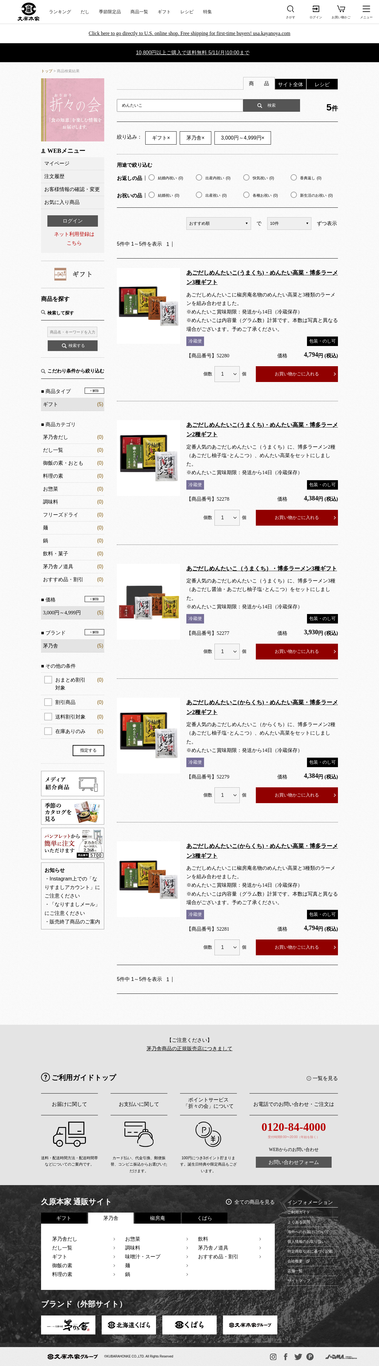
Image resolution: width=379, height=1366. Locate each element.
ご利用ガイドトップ (83, 1078)
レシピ (187, 11)
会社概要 (295, 1261)
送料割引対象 (79, 717)
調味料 (50, 501)
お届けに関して (69, 1104)
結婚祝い (168, 195)
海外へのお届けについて (308, 1232)
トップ (46, 71)
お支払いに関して (139, 1104)
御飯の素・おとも (63, 463)
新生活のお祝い (316, 195)
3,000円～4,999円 (242, 137)
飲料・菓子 (55, 553)
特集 (207, 11)
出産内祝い (218, 178)
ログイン (73, 221)
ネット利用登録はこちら (74, 238)
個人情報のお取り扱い (306, 1241)
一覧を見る (325, 1078)
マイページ (56, 163)
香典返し (311, 178)
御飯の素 (62, 1265)
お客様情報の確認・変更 (72, 189)
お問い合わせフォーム (293, 1162)
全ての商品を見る (254, 1202)
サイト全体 (290, 84)
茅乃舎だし (55, 437)
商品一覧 (139, 11)
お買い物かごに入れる (297, 373)
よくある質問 (298, 1222)
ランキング (60, 11)
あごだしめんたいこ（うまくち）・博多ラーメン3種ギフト (261, 568)
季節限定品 (110, 11)
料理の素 (53, 476)
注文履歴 (54, 176)
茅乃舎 (195, 137)
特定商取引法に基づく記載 (310, 1251)
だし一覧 (53, 450)
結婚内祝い (170, 178)
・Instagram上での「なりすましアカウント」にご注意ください (72, 887)
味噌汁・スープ (142, 1256)
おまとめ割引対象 (79, 683)
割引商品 (79, 702)
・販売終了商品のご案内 (72, 921)
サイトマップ (298, 1281)
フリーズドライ (60, 514)
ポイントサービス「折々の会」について (208, 1103)
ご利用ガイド (298, 1212)
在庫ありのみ (79, 731)
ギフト (164, 11)
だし (85, 11)
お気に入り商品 (62, 202)
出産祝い (216, 195)
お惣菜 (50, 489)
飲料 (203, 1239)
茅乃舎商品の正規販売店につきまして (189, 1048)
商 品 (259, 83)
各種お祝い (265, 195)
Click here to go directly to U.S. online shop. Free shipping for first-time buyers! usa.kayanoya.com (190, 33)
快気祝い (263, 178)
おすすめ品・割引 (63, 579)
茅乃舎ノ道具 (58, 566)
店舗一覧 (295, 1271)
